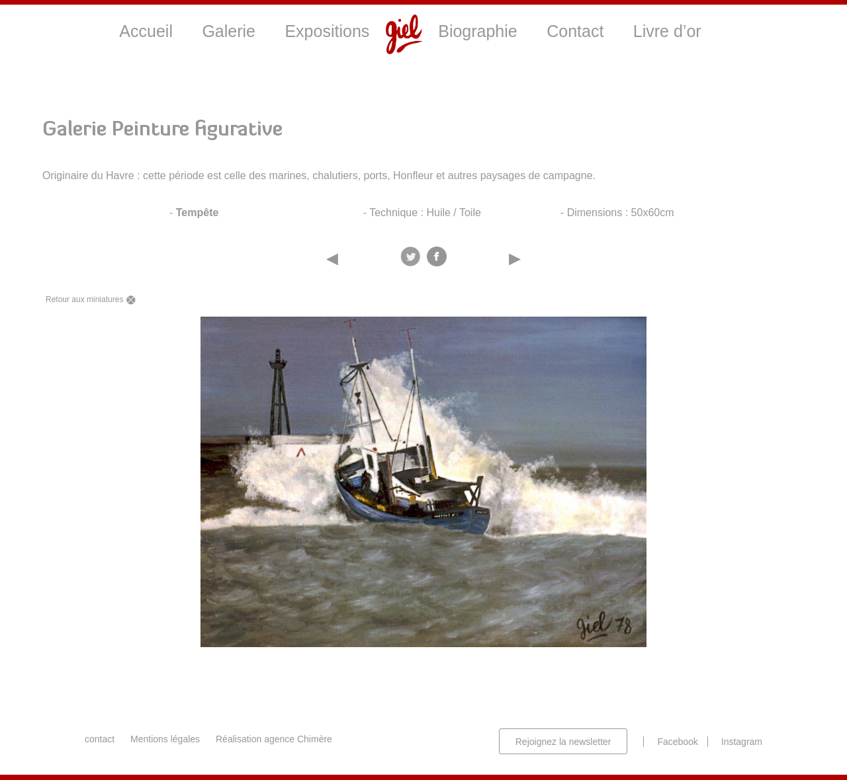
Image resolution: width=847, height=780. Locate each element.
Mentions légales (165, 739)
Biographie (477, 31)
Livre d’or (667, 31)
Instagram (741, 741)
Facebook (677, 741)
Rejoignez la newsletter (563, 741)
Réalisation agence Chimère (274, 739)
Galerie (228, 31)
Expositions (327, 31)
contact (99, 739)
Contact (575, 31)
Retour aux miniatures (91, 300)
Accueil (146, 31)
